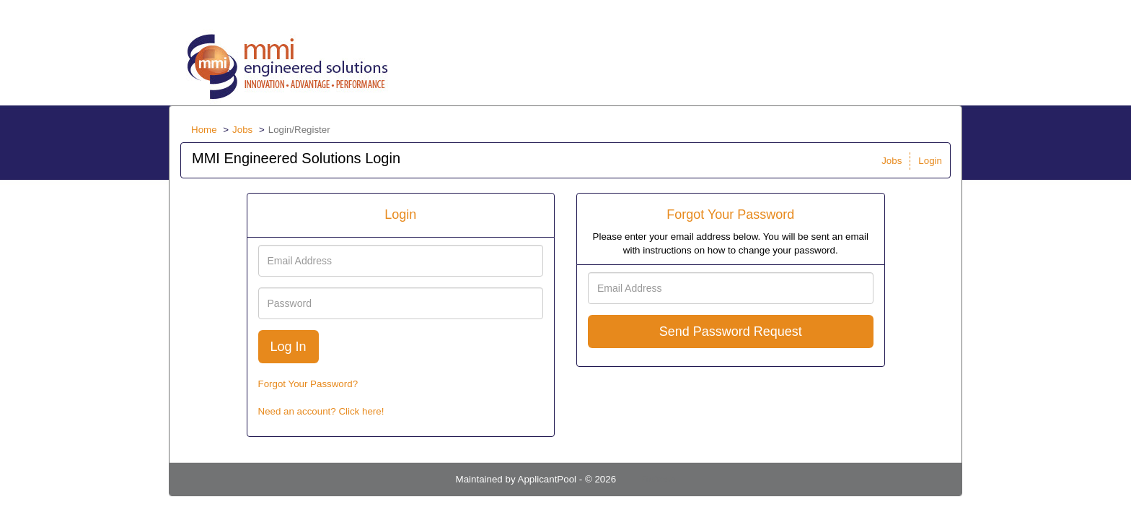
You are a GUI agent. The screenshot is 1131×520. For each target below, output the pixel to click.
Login (930, 160)
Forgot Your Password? (308, 383)
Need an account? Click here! (321, 411)
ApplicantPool (547, 479)
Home (204, 129)
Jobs (242, 129)
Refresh (659, 479)
